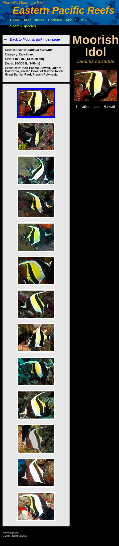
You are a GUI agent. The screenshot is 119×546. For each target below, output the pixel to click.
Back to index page (34, 39)
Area (27, 20)
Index (39, 20)
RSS (83, 20)
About (71, 20)
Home (15, 20)
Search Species (23, 26)
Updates (55, 20)
